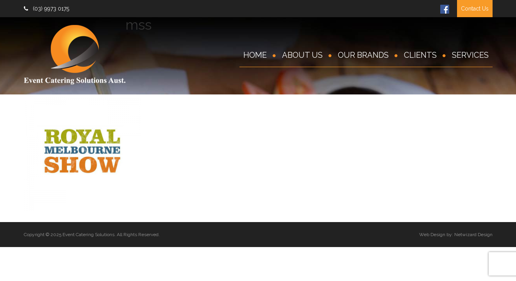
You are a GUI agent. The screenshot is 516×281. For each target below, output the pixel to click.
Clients (420, 55)
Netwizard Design (473, 234)
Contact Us (475, 8)
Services (470, 55)
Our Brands (363, 55)
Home (255, 55)
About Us (302, 55)
